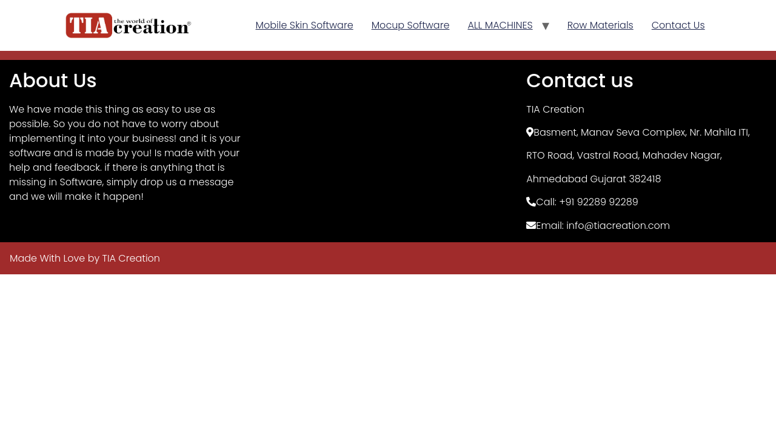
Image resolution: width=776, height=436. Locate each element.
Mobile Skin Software (304, 25)
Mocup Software (411, 25)
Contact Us (678, 25)
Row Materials (600, 25)
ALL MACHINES (499, 25)
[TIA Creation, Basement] (388, 151)
